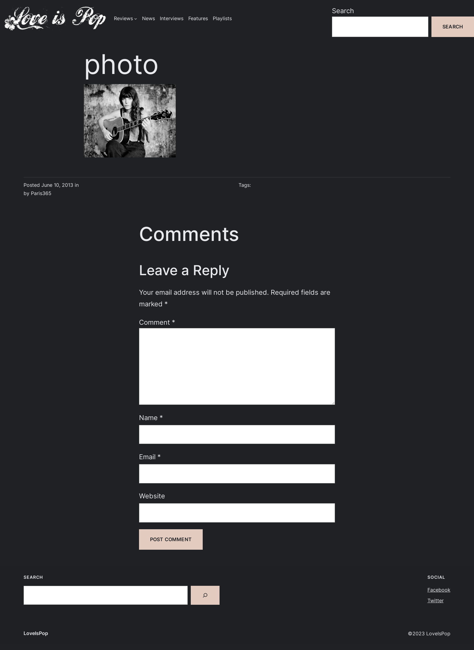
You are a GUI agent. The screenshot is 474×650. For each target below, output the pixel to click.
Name (151, 417)
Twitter (435, 601)
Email (150, 456)
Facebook (438, 590)
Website (152, 496)
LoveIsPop (36, 633)
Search (343, 10)
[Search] (205, 595)
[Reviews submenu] (135, 18)
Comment (157, 322)
